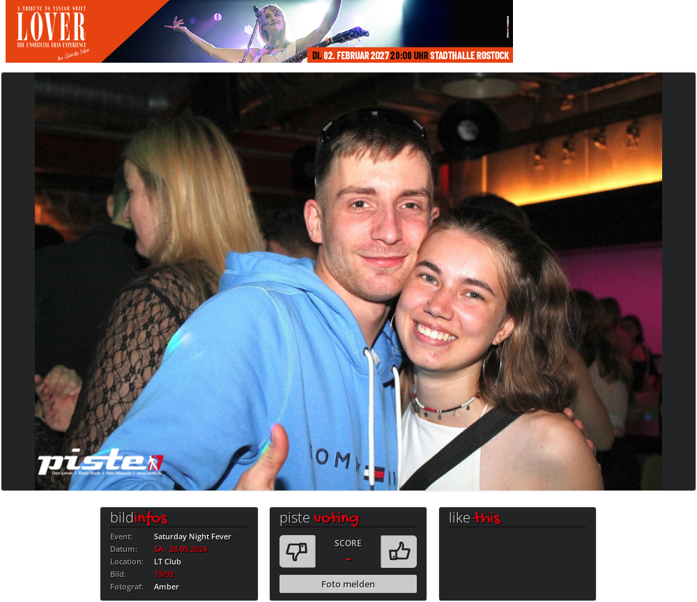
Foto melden (348, 584)
